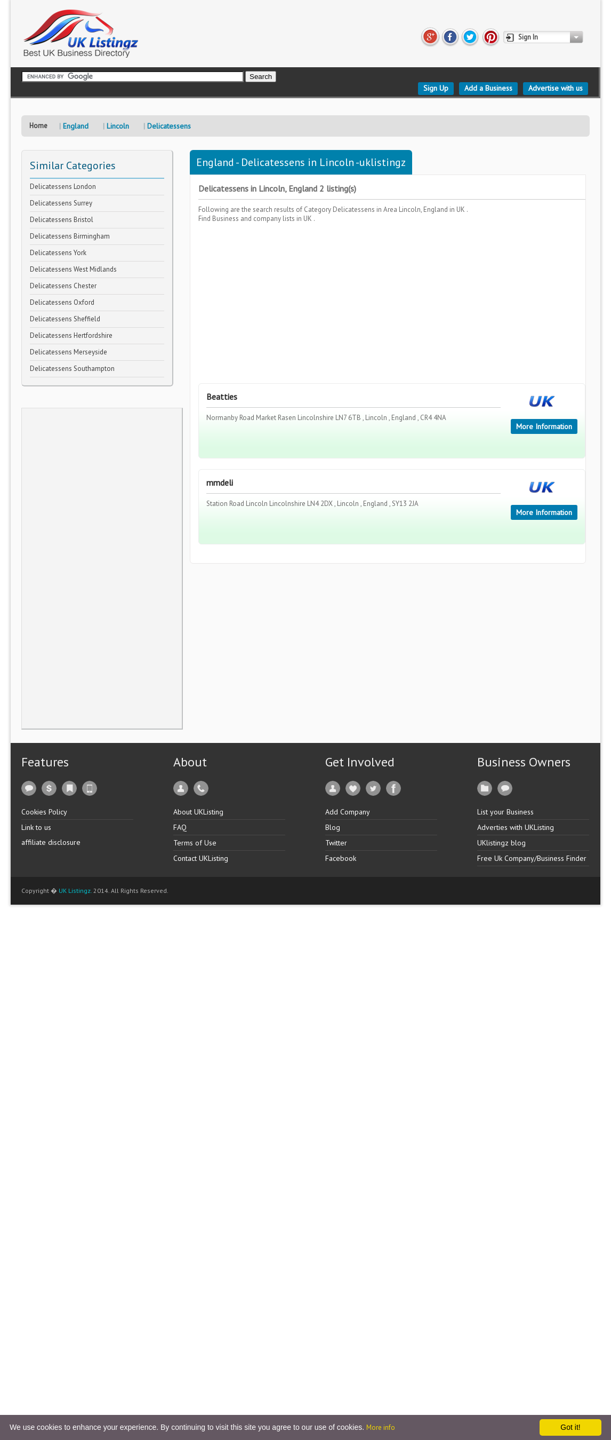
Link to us (36, 827)
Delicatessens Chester (63, 285)
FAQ (180, 827)
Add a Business (488, 88)
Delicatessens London (63, 186)
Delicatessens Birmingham (70, 236)
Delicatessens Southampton (72, 368)
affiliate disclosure (51, 842)
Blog (332, 827)
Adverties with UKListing (515, 827)
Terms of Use (194, 843)
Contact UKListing (200, 858)
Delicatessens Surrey (61, 203)
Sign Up (435, 88)
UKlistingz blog (501, 843)
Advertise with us (555, 88)
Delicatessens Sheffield (65, 318)
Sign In (528, 37)
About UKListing (198, 812)
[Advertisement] (102, 568)
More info (380, 1427)
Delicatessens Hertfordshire (71, 335)
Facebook (340, 858)
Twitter (336, 843)
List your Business (505, 812)
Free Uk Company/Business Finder (531, 858)
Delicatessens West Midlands (73, 269)
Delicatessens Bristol (61, 219)
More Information (544, 426)
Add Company (347, 812)
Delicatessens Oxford (62, 302)
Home (38, 125)
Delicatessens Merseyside (68, 352)
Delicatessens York (58, 252)
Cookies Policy (44, 812)
